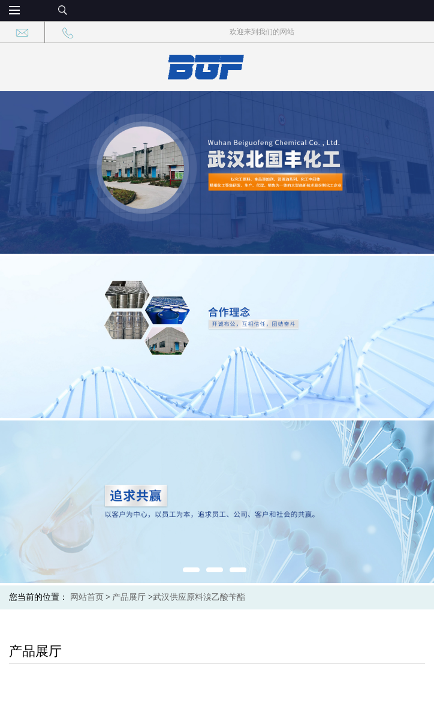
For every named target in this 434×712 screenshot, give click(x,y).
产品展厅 (129, 597)
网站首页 (87, 597)
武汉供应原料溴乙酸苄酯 (199, 597)
